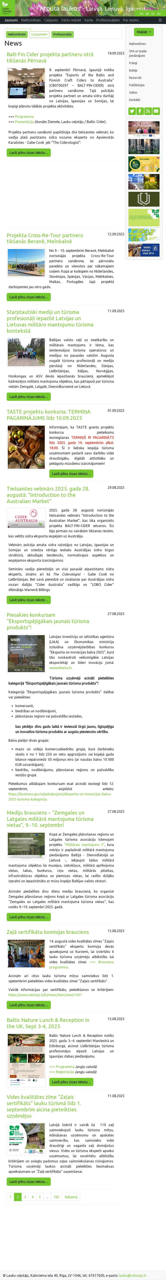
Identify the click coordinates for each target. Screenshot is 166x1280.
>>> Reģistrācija (61, 1072)
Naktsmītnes (137, 44)
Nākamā (71, 1197)
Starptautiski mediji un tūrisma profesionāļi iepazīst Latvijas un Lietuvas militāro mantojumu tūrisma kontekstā (50, 321)
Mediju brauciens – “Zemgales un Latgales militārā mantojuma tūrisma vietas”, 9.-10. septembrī (50, 819)
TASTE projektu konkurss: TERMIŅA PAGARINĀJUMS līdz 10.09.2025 (49, 415)
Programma (24, 116)
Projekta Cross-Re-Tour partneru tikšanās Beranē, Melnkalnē (45, 238)
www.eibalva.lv (60, 668)
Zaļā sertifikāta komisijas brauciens (48, 932)
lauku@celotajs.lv (132, 1275)
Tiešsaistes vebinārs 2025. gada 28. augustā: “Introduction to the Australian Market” (48, 495)
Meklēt (142, 32)
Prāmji (133, 63)
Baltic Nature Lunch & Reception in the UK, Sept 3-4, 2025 (48, 1023)
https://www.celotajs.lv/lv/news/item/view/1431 (45, 995)
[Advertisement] (62, 194)
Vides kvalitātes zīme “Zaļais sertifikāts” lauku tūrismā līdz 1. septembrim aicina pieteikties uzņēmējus (44, 1106)
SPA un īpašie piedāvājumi (138, 54)
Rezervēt (135, 78)
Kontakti (134, 100)
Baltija (133, 70)
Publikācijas (137, 85)
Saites (133, 92)
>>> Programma (62, 1067)
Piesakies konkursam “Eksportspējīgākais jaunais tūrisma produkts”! (48, 621)
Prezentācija (24, 122)
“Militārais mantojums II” (84, 845)
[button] (160, 20)
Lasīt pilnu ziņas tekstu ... (29, 153)
